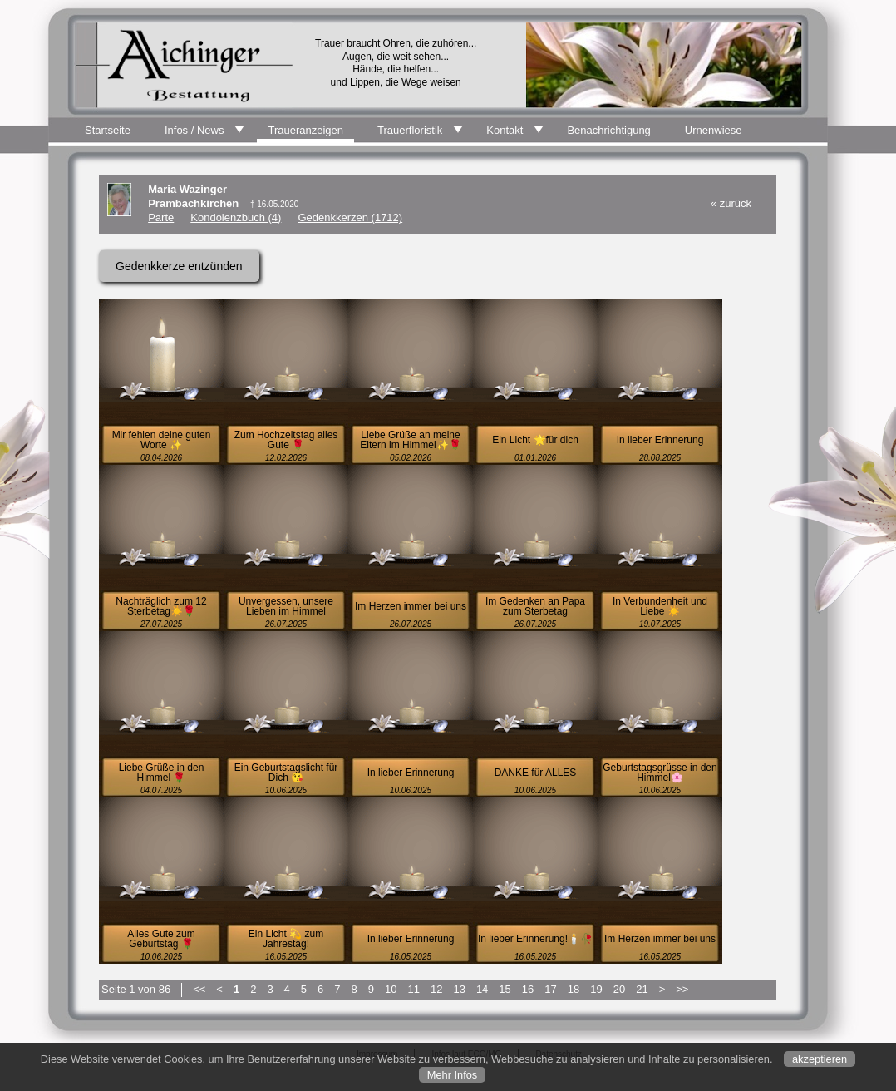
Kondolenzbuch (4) (235, 217)
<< (199, 989)
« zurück (731, 203)
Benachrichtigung (608, 130)
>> (682, 989)
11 (413, 989)
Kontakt (504, 130)
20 (619, 989)
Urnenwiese (713, 130)
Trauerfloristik (409, 130)
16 (528, 989)
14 (482, 989)
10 (390, 989)
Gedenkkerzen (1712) (350, 217)
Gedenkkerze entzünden (179, 266)
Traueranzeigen (305, 130)
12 (436, 989)
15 (504, 989)
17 (550, 989)
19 (596, 989)
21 (641, 989)
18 (573, 989)
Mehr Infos (452, 1075)
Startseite (107, 130)
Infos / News (194, 130)
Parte (161, 217)
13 (459, 989)
